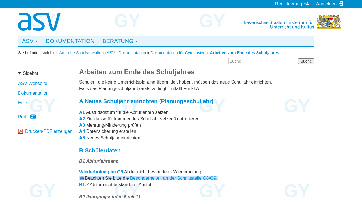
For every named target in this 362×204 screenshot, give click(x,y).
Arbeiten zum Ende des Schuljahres (244, 52)
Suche (306, 61)
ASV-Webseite (32, 83)
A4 (82, 131)
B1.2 (84, 184)
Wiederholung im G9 (101, 171)
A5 (82, 137)
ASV (30, 41)
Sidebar (30, 73)
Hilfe (22, 102)
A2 (82, 118)
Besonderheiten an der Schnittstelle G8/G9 (173, 178)
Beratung (120, 41)
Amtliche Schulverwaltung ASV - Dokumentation (102, 52)
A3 (82, 125)
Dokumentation (70, 41)
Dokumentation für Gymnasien (177, 52)
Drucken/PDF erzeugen (48, 131)
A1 (82, 112)
